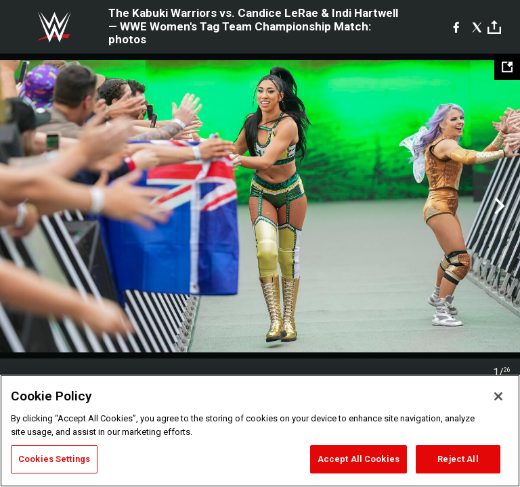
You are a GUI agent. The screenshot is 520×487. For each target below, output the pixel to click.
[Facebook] (456, 27)
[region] (260, 431)
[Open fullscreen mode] (507, 67)
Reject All (457, 459)
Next (498, 206)
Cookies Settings (54, 459)
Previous (22, 206)
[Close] (498, 396)
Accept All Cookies (358, 459)
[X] (477, 27)
